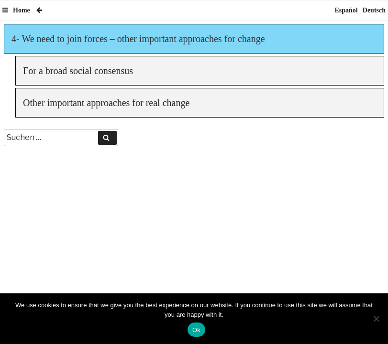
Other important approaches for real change (106, 102)
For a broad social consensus (78, 70)
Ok (196, 329)
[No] (376, 318)
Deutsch (374, 10)
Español (346, 10)
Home (21, 10)
